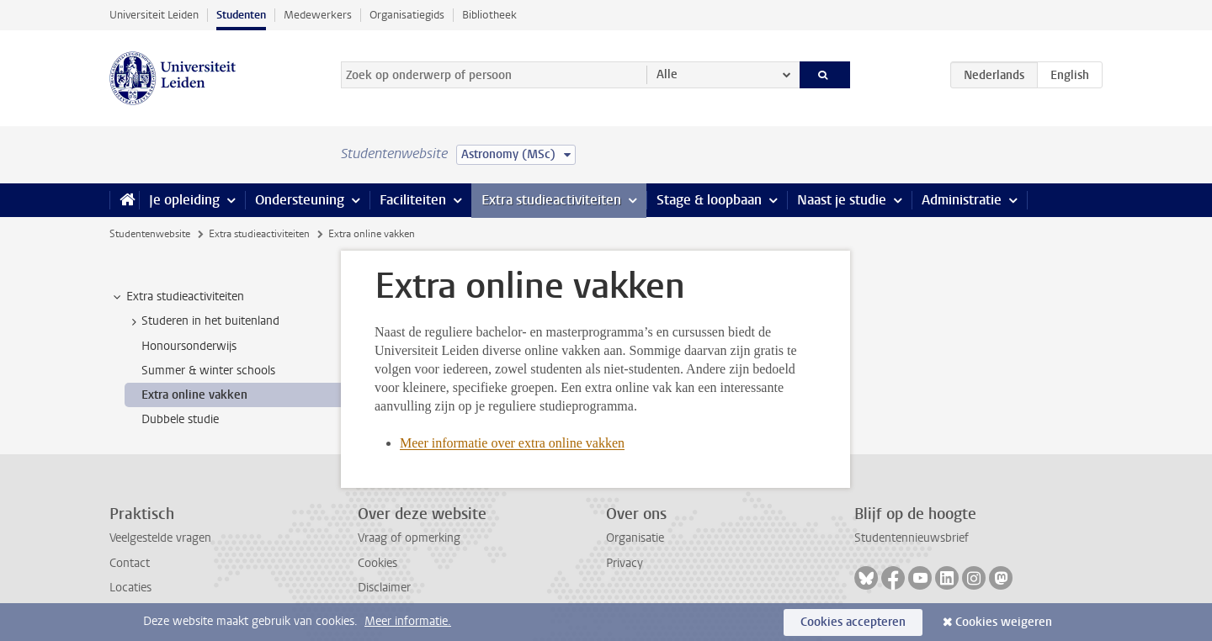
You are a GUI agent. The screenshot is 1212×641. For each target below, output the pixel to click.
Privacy (624, 563)
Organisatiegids (406, 15)
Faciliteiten (413, 200)
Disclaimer (384, 588)
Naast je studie (841, 200)
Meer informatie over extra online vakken (512, 443)
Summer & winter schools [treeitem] (208, 371)
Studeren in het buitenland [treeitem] (202, 321)
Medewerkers (318, 15)
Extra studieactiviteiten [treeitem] (177, 297)
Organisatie (635, 538)
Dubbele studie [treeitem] (180, 419)
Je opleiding (184, 200)
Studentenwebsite (149, 234)
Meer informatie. (407, 621)
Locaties (130, 588)
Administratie (962, 200)
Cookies (377, 563)
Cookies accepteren (853, 622)
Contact (129, 563)
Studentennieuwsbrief (911, 538)
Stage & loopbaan (709, 200)
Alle (667, 74)
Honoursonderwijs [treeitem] (189, 346)
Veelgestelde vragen (160, 538)
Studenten (241, 15)
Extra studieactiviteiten (551, 200)
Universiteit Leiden (154, 15)
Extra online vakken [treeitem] (194, 395)
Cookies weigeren (1003, 622)
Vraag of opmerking (409, 538)
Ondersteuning (299, 200)
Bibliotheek (489, 15)
